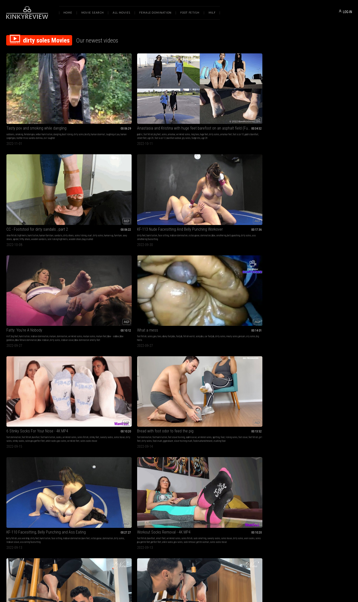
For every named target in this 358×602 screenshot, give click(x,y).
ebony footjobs (38, 174)
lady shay (88, 334)
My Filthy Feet (17, 469)
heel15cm (334, 327)
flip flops (93, 330)
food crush (167, 182)
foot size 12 (93, 107)
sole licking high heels (198, 107)
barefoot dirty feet (114, 334)
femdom (150, 323)
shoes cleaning (224, 260)
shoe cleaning (337, 330)
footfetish (151, 330)
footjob (48, 174)
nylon (314, 397)
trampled (178, 401)
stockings (27, 327)
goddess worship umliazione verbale (173, 486)
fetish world (58, 174)
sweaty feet (152, 252)
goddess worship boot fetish (19, 404)
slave (26, 401)
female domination (295, 323)
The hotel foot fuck (92, 469)
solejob (92, 475)
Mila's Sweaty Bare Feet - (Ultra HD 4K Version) (179, 242)
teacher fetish (12, 323)
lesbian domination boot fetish (110, 408)
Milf (212, 12)
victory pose (273, 100)
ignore (42, 248)
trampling (231, 248)
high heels (162, 100)
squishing (35, 330)
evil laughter (49, 107)
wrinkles (131, 475)
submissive (200, 174)
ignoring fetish (13, 260)
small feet (311, 174)
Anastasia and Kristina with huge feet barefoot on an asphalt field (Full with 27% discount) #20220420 (109, 94)
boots (334, 323)
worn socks (338, 178)
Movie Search (92, 12)
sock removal (340, 182)
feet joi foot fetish (256, 330)
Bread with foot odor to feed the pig (175, 168)
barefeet (319, 252)
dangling (57, 100)
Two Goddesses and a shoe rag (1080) (248, 469)
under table (41, 252)
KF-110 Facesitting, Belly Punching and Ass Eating (249, 168)
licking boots (234, 408)
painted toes (311, 256)
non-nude (24, 323)
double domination (93, 401)
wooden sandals (179, 107)
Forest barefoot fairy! (304, 242)
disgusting (222, 252)
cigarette (163, 401)
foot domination (84, 174)
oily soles (61, 178)
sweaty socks (111, 178)
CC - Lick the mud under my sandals (245, 242)
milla (206, 256)
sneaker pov (342, 404)
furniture (196, 104)
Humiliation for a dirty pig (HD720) (103, 391)
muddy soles (246, 256)
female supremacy (270, 397)
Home (67, 12)
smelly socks (257, 327)
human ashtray (342, 397)
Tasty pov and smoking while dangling (36, 94)
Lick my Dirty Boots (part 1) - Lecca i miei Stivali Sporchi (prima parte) (179, 469)
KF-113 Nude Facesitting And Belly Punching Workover (249, 94)
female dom (194, 330)
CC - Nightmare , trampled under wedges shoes (179, 391)
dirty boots (324, 327)
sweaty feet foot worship (24, 252)
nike (315, 401)
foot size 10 (114, 104)
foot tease (334, 248)
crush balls (222, 408)
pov (24, 174)
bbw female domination (298, 107)
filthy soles (51, 248)
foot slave (192, 178)
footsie (60, 248)
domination (222, 104)
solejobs (10, 178)
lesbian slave (339, 107)
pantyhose (37, 327)
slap (66, 401)
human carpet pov (328, 404)
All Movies (121, 12)
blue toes (322, 256)
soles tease (124, 178)
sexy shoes (234, 256)
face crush (165, 404)
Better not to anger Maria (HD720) (33, 391)
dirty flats (64, 252)
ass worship (234, 174)
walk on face (185, 404)
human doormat (38, 104)
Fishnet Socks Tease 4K (236, 317)
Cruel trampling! (159, 317)
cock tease (29, 475)
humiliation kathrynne (157, 334)
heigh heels (48, 404)
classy (332, 401)
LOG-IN (347, 12)
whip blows (315, 334)
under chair (60, 256)
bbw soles (109, 479)
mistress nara (13, 256)
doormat (231, 252)
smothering (238, 104)
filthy (265, 252)
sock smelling (235, 327)
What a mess (16, 168)
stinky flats (48, 256)
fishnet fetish (272, 330)
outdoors (10, 100)
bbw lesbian (315, 107)
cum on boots (251, 404)
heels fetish (171, 482)
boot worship (302, 327)
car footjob (20, 178)
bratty (27, 104)
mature (333, 100)
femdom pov (29, 100)
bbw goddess (345, 104)
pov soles (132, 182)
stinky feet (100, 178)
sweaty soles (203, 252)
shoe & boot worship (253, 401)
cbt (21, 327)
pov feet (192, 252)
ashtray (186, 401)
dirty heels (273, 404)
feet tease (332, 256)
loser (12, 482)
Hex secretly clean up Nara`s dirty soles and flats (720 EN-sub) (109, 242)
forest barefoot (315, 260)
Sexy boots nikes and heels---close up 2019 (319, 391)
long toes (134, 100)
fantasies (179, 327)
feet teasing (343, 256)
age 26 (84, 107)
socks (129, 174)
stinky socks (88, 182)
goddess (291, 327)
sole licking (266, 248)
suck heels (195, 486)
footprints (129, 107)
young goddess (110, 404)
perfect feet (110, 182)
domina (160, 330)
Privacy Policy (197, 550)
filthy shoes (165, 107)
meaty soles (42, 178)
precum (52, 178)
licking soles (181, 178)
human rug (187, 104)
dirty (275, 248)
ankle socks (121, 182)
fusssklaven (99, 334)
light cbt (26, 334)
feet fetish (202, 178)
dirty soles (19, 104)
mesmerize (98, 323)
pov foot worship (52, 479)
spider (156, 107)
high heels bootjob (261, 408)
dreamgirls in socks (178, 252)
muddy (271, 252)
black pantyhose (60, 327)
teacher (27, 330)
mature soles (308, 104)
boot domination (235, 401)
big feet (96, 100)
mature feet (320, 104)
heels (8, 330)
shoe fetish (152, 100)
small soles (241, 330)
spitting (165, 178)
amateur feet (102, 104)
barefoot (106, 174)
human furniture (187, 100)
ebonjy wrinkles (122, 479)
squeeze (291, 401)
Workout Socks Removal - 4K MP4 (313, 168)
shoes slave (237, 260)
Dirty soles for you (91, 317)
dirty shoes (17, 330)
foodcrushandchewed (156, 185)
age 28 (138, 107)
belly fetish (222, 174)
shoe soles (57, 330)
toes (29, 174)
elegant (331, 397)
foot (207, 327)
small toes (222, 334)
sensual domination (38, 323)
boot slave (313, 330)
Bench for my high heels (306, 317)
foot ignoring (36, 256)
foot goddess (309, 252)
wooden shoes (153, 111)
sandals (199, 100)
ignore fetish (100, 252)
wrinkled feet (83, 185)
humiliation (173, 100)
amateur (111, 100)
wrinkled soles (122, 100)
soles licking (159, 104)
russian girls (302, 330)
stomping (47, 327)
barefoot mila (153, 260)
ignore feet (25, 256)
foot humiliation (118, 174)
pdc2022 (199, 256)
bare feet (232, 178)
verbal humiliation (44, 100)
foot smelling (32, 248)
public (79, 100)
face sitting (243, 100)
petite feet (295, 182)
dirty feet (221, 100)
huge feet (80, 104)
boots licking (183, 482)
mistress (200, 327)
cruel (168, 104)
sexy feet (237, 323)
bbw (230, 104)
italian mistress (154, 479)
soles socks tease (98, 185)
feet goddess (182, 330)
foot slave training (186, 174)
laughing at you (53, 104)
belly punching (250, 104)
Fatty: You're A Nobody (305, 94)
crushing (200, 397)
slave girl (130, 401)
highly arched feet (321, 248)
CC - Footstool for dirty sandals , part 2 (177, 94)
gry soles (120, 107)
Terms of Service (163, 550)
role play (15, 327)
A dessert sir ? (228, 391)
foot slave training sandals (265, 256)
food (172, 178)
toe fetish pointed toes (297, 260)
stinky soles (152, 256)
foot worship (121, 248)
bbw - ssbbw (332, 104)
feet (261, 323)
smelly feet (199, 248)
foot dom (204, 330)
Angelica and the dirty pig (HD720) (314, 469)
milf (289, 100)
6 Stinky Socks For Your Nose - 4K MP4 (107, 168)
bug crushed (166, 111)
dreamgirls (177, 256)
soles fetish (88, 178)
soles (103, 100)
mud (309, 397)
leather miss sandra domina (29, 107)
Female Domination (155, 12)
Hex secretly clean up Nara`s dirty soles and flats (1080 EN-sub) (38, 242)
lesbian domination (258, 100)
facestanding (189, 397)
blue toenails (299, 256)
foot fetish (87, 100)
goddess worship (84, 323)
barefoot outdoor (107, 107)
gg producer (178, 182)
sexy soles (121, 475)
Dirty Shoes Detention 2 (25, 317)
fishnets (246, 327)
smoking (19, 100)
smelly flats (53, 252)
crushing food (173, 185)
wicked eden (21, 482)
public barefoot (128, 104)
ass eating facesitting (233, 182)
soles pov (99, 182)
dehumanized (314, 404)
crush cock (262, 404)
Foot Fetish (189, 12)
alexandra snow (46, 482)
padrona (193, 482)
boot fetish (313, 327)
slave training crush (193, 182)
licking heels (247, 408)
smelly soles (165, 256)
